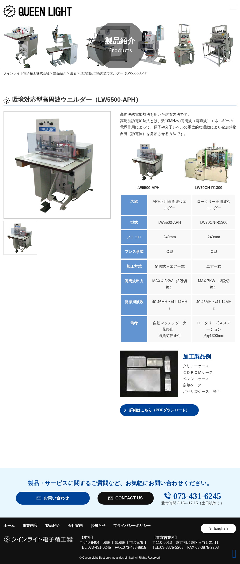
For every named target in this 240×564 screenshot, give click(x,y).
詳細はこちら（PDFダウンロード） (159, 410)
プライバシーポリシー (132, 526)
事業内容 (30, 526)
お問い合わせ (53, 498)
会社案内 (75, 526)
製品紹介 (52, 526)
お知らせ (97, 526)
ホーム (9, 526)
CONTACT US (125, 498)
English (218, 528)
